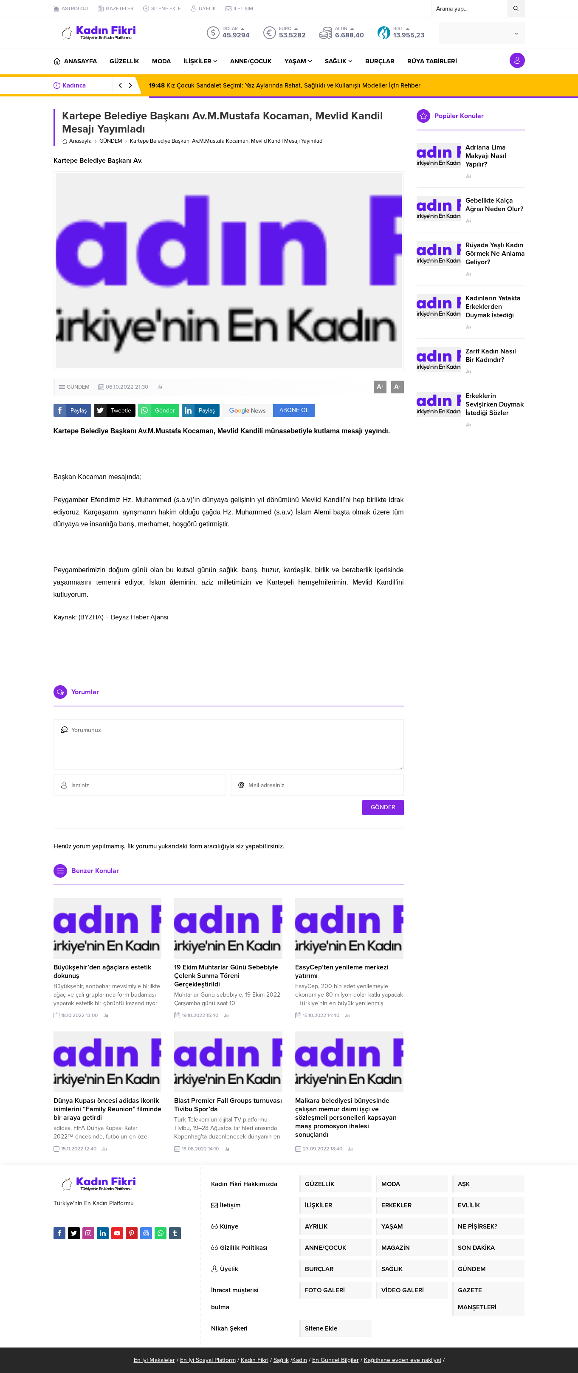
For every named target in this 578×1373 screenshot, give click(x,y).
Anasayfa (77, 141)
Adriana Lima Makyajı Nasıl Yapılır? (485, 156)
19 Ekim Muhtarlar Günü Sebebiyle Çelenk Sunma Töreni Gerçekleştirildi (226, 976)
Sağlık (281, 1360)
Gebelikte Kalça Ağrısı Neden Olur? (494, 204)
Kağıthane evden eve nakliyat (402, 1360)
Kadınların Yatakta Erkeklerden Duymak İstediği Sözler (493, 311)
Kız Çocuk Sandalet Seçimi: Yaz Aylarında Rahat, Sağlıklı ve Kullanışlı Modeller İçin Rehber (284, 85)
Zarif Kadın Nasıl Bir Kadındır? (490, 355)
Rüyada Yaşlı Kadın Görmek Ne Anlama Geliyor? (495, 253)
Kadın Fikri (254, 1360)
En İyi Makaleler (154, 1360)
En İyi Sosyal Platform (208, 1360)
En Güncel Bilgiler (335, 1360)
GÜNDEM (110, 141)
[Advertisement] (228, 653)
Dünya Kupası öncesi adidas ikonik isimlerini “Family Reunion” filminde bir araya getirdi (107, 1109)
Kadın (299, 1360)
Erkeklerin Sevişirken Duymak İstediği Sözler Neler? (494, 409)
